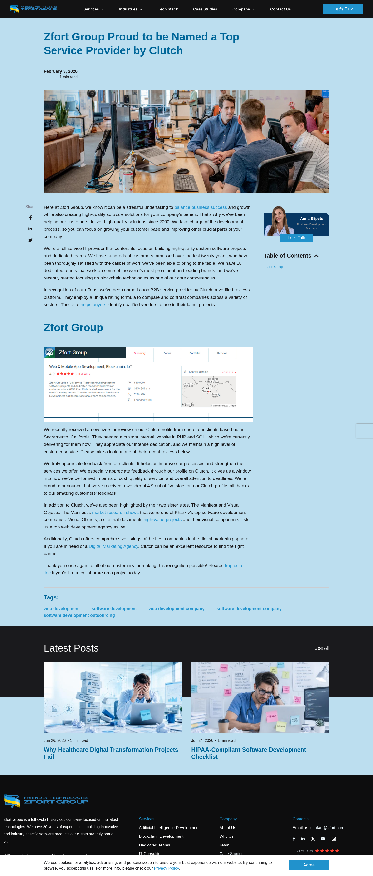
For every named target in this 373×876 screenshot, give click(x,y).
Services (146, 819)
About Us (227, 828)
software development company (249, 608)
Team (224, 845)
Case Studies (205, 9)
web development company (177, 608)
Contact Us (280, 9)
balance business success (200, 207)
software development (114, 608)
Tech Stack (168, 9)
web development (62, 608)
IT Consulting (151, 853)
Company (243, 9)
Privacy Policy (166, 868)
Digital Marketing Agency (113, 546)
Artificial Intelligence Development (169, 828)
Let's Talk (343, 8)
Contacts (301, 819)
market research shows (115, 512)
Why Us (226, 836)
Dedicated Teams (154, 845)
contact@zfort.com (327, 828)
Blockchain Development (161, 836)
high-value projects (163, 519)
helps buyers (93, 304)
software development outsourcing (79, 615)
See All (321, 648)
